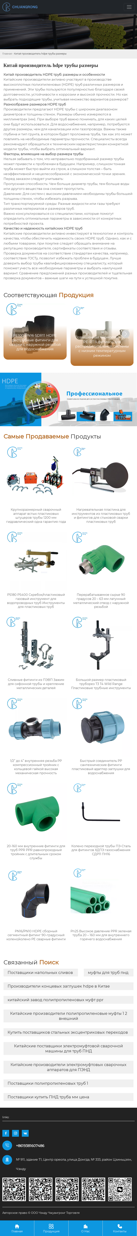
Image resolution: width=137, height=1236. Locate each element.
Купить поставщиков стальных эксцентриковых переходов (68, 1032)
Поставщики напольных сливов (40, 972)
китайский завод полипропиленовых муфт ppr (55, 999)
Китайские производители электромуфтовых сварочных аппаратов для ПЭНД (68, 1067)
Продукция (51, 1228)
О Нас (86, 1228)
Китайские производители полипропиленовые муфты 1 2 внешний (68, 1016)
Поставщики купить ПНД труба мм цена (48, 1097)
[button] (126, 334)
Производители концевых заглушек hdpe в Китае (59, 986)
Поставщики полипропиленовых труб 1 (48, 1083)
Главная (7, 53)
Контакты (120, 1228)
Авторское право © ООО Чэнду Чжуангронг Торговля (41, 1213)
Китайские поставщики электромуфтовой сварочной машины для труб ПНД (68, 1048)
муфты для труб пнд (108, 972)
